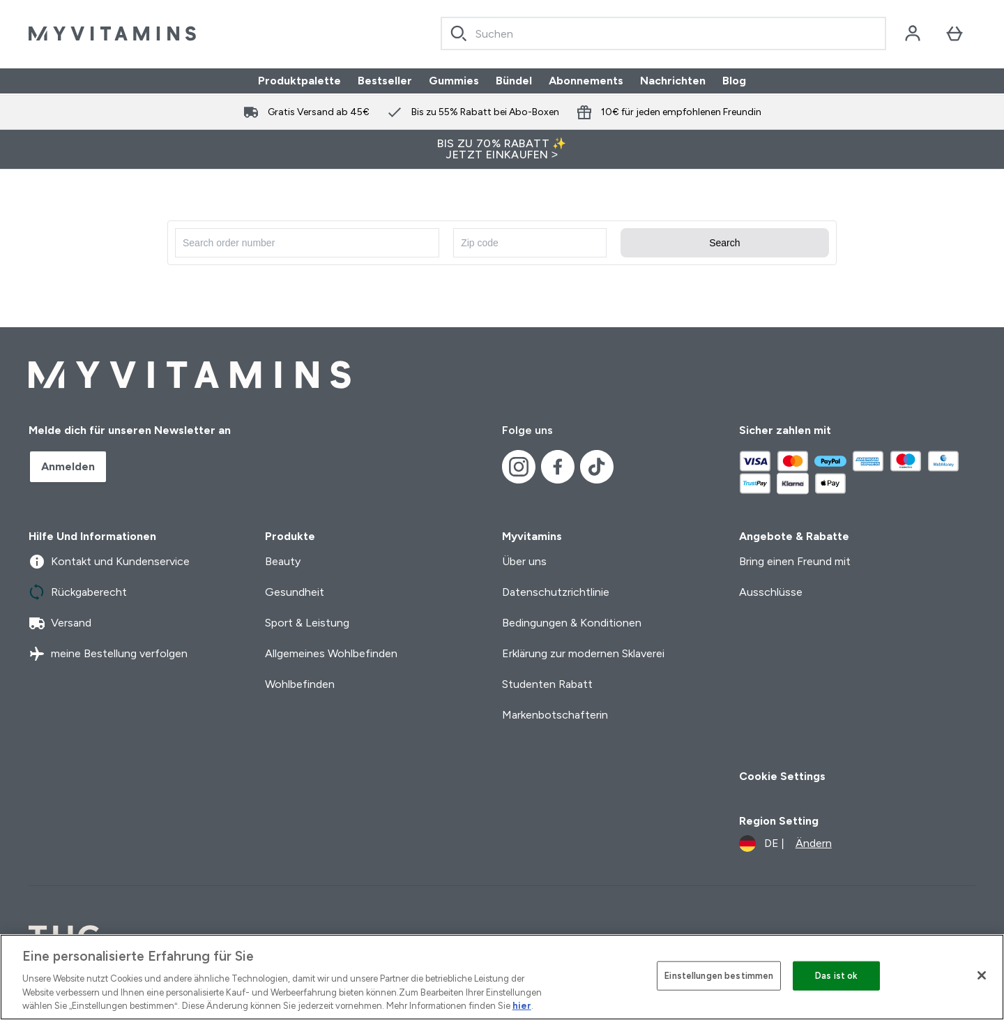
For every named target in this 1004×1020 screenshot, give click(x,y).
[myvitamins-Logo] (112, 33)
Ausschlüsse (771, 592)
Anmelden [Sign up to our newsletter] (68, 466)
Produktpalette (299, 80)
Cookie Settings (782, 776)
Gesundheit (294, 592)
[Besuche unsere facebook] (558, 466)
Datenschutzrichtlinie (555, 592)
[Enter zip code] (530, 242)
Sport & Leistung (307, 622)
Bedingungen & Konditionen (571, 622)
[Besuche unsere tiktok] (597, 466)
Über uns (524, 561)
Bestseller (385, 80)
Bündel (514, 80)
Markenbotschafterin (555, 714)
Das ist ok (836, 975)
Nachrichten (673, 80)
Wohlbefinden (300, 684)
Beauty (283, 561)
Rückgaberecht (78, 592)
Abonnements (586, 80)
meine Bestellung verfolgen (108, 653)
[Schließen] (981, 975)
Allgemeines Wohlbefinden (331, 653)
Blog (734, 80)
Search (724, 242)
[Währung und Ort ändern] (785, 843)
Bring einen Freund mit (795, 561)
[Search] (459, 33)
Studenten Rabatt (547, 684)
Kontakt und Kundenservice (109, 561)
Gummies (454, 80)
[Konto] (913, 33)
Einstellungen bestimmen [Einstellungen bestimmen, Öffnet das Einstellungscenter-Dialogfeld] (718, 975)
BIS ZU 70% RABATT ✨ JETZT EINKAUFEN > (502, 149)
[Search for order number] (307, 242)
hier (521, 1005)
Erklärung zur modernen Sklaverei (583, 653)
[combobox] (663, 33)
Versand (60, 623)
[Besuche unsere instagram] (518, 466)
